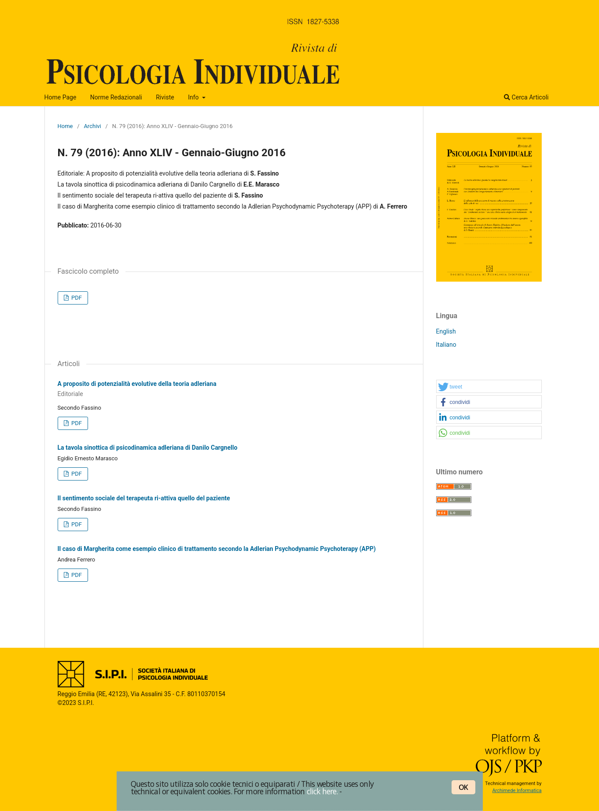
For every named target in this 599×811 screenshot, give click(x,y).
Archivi (92, 126)
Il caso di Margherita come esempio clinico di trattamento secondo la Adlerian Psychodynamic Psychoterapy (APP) (217, 548)
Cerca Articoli (526, 97)
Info (194, 97)
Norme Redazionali (116, 97)
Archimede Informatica (516, 790)
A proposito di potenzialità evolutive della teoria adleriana (234, 389)
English (446, 331)
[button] (489, 386)
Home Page (60, 97)
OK (463, 787)
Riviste (165, 97)
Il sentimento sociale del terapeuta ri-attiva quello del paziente (144, 498)
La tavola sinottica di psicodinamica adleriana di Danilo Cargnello (148, 447)
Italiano (446, 344)
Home (65, 126)
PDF (76, 297)
